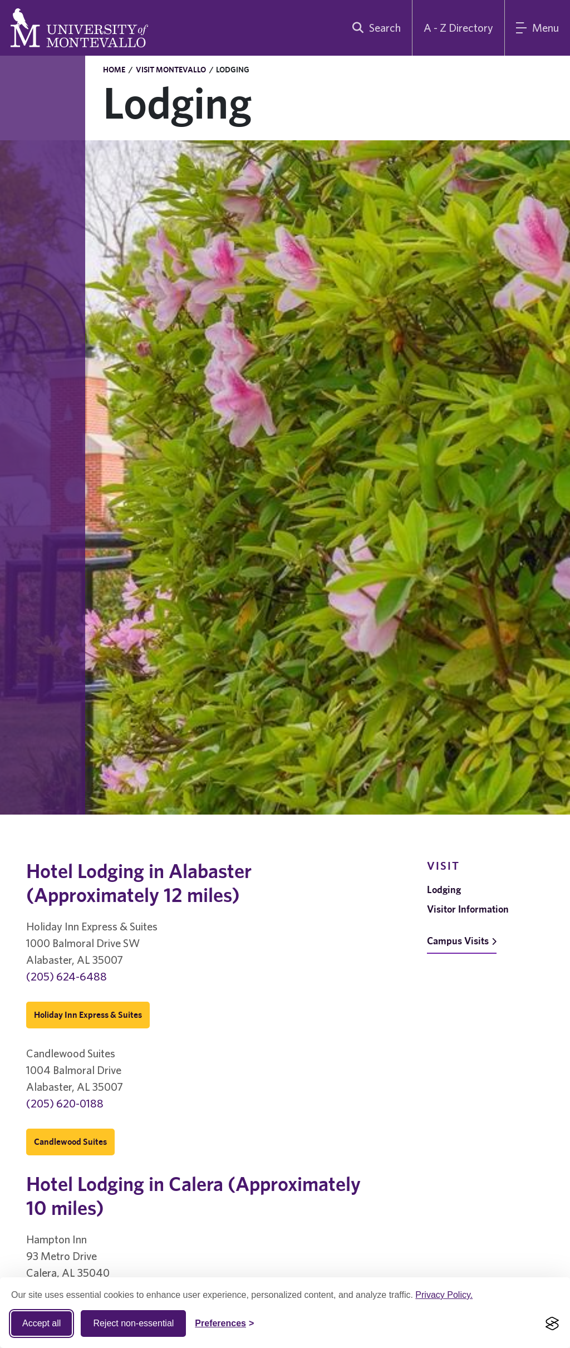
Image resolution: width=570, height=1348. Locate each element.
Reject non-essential (133, 1323)
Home (114, 69)
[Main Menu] (537, 28)
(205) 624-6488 (66, 976)
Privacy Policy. (444, 1295)
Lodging (444, 889)
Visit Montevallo (171, 69)
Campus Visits (462, 941)
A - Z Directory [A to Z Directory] (458, 27)
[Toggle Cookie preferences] (224, 1323)
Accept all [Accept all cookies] (41, 1323)
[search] (374, 28)
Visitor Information (468, 909)
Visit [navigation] (443, 865)
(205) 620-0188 (65, 1103)
